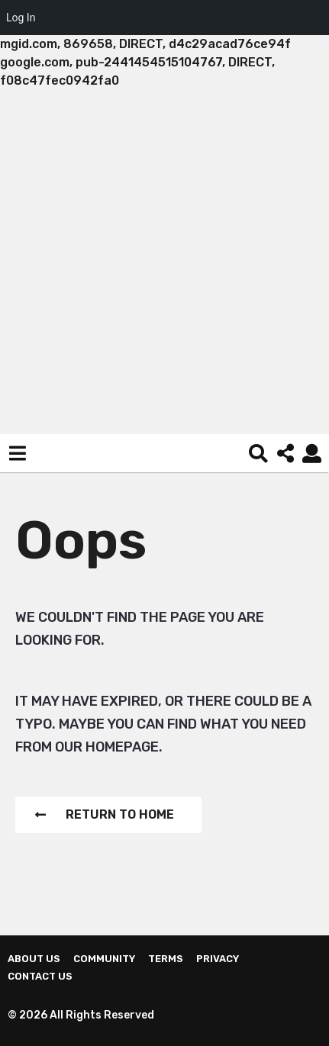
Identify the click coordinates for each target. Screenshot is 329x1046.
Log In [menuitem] (20, 17)
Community (104, 958)
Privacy (217, 958)
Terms (165, 958)
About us (34, 958)
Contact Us (40, 976)
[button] (17, 453)
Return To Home (104, 814)
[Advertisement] (164, 262)
